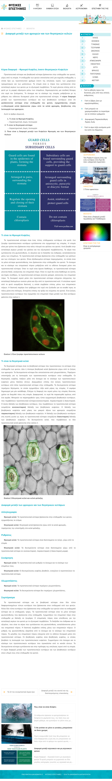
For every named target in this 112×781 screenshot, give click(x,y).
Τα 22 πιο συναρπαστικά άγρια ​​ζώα (21, 692)
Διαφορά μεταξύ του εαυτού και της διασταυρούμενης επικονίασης (54, 692)
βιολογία (30, 29)
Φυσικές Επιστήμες (13, 29)
